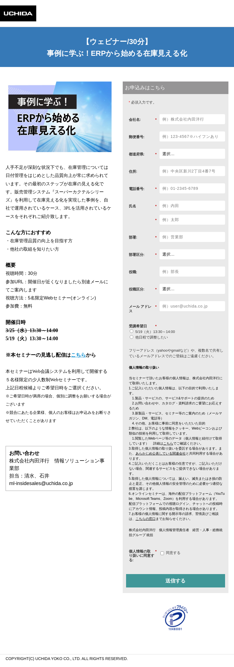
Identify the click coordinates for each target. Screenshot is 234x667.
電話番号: (143, 189)
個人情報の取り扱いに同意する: (143, 555)
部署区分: (143, 255)
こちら (78, 355)
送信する (175, 581)
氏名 (143, 206)
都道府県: (143, 154)
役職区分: (143, 289)
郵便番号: (136, 137)
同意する (173, 553)
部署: (143, 237)
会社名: (143, 119)
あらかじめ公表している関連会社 (161, 453)
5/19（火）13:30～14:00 (155, 332)
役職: (133, 272)
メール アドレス (143, 308)
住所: (133, 171)
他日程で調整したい (151, 337)
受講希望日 (143, 326)
